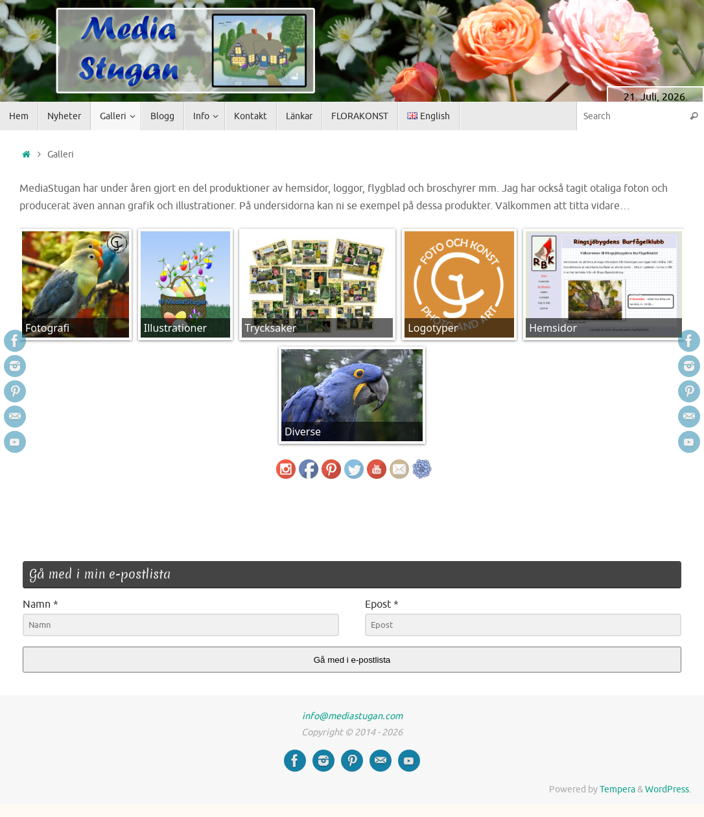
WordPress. (668, 789)
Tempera (617, 789)
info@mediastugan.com (352, 716)
